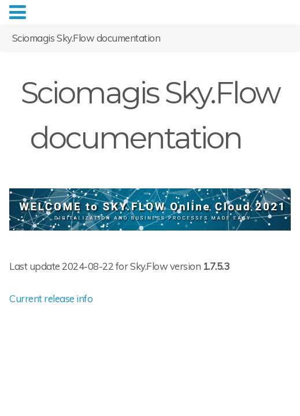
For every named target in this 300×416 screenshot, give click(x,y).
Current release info (50, 298)
